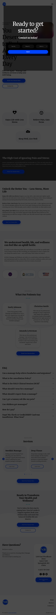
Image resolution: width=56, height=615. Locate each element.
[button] (51, 8)
